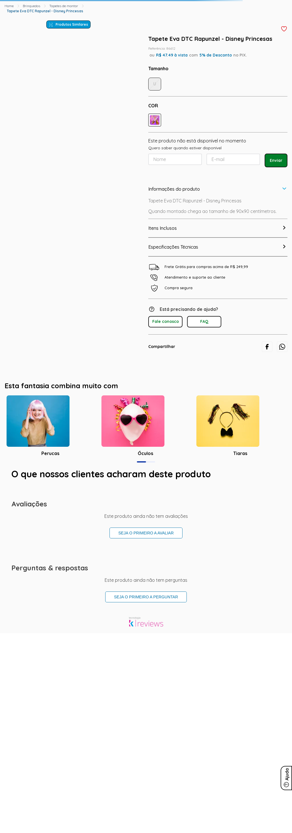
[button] (154, 120)
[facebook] (267, 346)
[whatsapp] (282, 346)
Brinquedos (31, 6)
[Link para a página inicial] (9, 6)
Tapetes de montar (63, 6)
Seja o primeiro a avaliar (146, 533)
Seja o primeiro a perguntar (146, 597)
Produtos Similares (72, 24)
